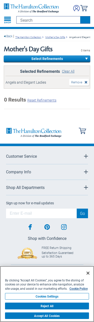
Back (9, 36)
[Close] (87, 273)
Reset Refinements (41, 100)
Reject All (47, 306)
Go (82, 213)
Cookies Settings (47, 296)
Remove (76, 82)
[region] (47, 294)
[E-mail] (41, 213)
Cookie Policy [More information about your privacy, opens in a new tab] (78, 288)
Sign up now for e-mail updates (30, 203)
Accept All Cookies (47, 316)
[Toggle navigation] (7, 20)
